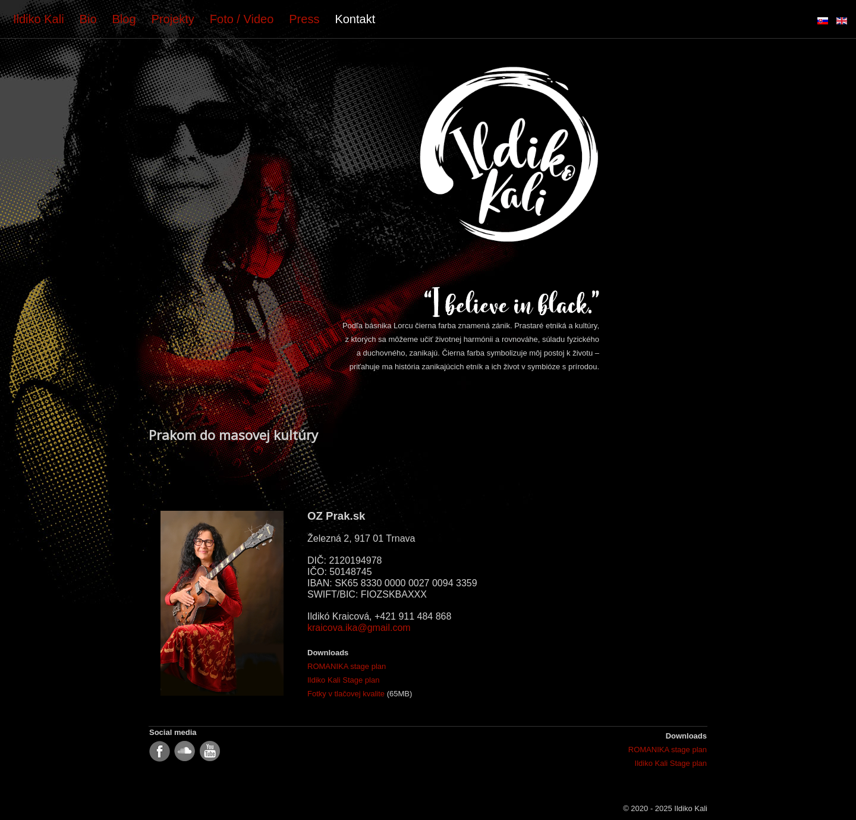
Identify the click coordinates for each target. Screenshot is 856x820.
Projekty (173, 19)
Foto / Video (241, 19)
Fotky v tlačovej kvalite (346, 693)
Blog (124, 19)
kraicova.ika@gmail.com (359, 628)
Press (304, 19)
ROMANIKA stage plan (346, 666)
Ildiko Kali (38, 19)
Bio (88, 19)
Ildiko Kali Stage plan (343, 680)
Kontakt (355, 19)
